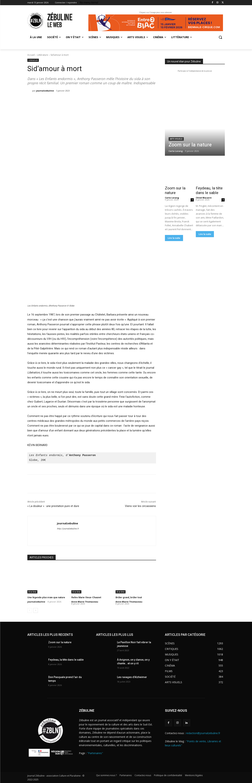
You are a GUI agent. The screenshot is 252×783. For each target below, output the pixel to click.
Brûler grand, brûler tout (129, 597)
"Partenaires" (95, 753)
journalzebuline (45, 90)
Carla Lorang (172, 197)
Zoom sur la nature (175, 190)
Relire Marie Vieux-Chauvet (86, 597)
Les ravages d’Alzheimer (132, 677)
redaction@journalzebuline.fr (203, 733)
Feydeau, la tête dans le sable (209, 190)
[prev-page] (29, 610)
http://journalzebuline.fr (68, 528)
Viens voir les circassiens (140, 506)
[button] (220, 37)
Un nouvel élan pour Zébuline (184, 61)
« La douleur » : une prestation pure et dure (53, 506)
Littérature (42, 54)
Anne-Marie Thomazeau (84, 601)
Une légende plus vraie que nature (46, 597)
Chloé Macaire (204, 197)
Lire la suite (174, 238)
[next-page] (35, 610)
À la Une (32, 591)
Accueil (31, 54)
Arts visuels (176, 139)
